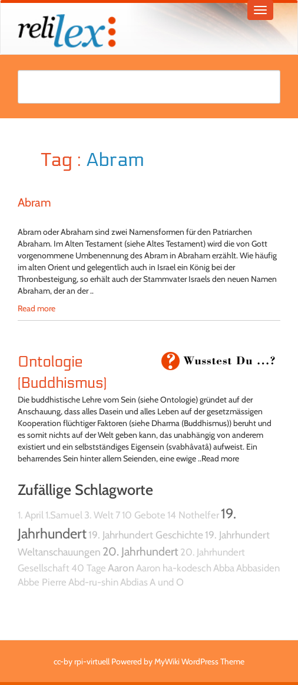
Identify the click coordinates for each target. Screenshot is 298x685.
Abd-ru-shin (93, 582)
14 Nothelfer (193, 515)
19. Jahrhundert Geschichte (145, 534)
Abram (34, 202)
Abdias (134, 582)
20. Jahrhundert (140, 551)
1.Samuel (63, 515)
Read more (36, 308)
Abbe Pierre (42, 582)
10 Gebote (143, 515)
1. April (31, 515)
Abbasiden (258, 568)
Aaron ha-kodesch (173, 568)
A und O (167, 582)
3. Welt (99, 515)
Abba (223, 568)
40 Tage (88, 568)
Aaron (121, 567)
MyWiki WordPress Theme (199, 661)
